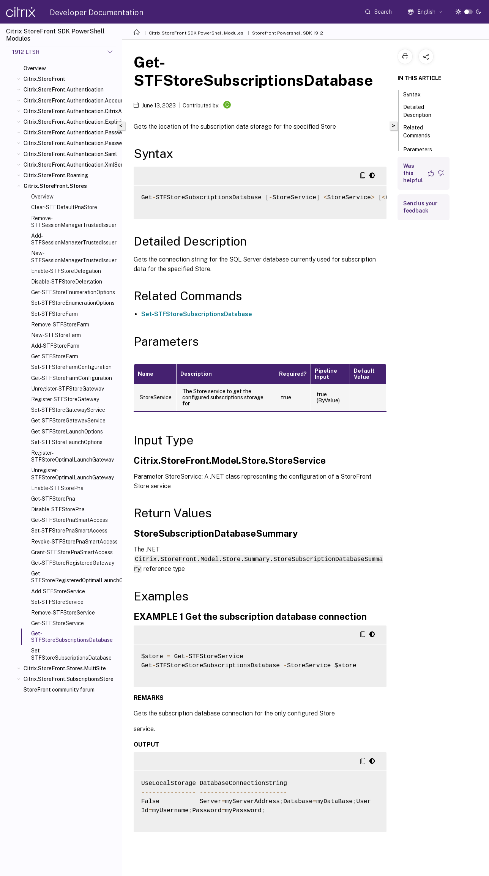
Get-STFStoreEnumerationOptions (73, 292)
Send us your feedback (420, 207)
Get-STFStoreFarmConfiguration (71, 378)
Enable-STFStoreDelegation (66, 271)
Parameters (421, 149)
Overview (35, 68)
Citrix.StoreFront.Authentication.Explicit (71, 122)
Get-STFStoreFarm (54, 356)
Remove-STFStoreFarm (60, 324)
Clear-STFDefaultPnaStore (64, 207)
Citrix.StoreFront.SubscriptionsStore (69, 679)
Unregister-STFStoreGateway (67, 389)
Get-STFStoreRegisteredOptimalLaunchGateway (75, 576)
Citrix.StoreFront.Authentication (64, 90)
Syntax (416, 94)
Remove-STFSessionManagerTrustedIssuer (74, 221)
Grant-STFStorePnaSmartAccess (72, 552)
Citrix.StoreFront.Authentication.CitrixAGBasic (71, 111)
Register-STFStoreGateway (65, 399)
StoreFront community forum (59, 690)
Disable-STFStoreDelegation (66, 282)
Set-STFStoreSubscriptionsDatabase (71, 654)
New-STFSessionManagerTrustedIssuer (74, 256)
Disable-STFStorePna (58, 509)
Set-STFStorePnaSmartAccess (69, 531)
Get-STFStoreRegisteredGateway (72, 563)
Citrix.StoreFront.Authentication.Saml (70, 154)
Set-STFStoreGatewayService (68, 410)
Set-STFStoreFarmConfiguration (71, 367)
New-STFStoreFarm (56, 335)
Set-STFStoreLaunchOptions (67, 442)
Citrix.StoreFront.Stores (55, 186)
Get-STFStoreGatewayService (68, 421)
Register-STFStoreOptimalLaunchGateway (72, 456)
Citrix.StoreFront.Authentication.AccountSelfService (71, 101)
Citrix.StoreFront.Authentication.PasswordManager (71, 132)
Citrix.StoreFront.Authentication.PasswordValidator (71, 143)
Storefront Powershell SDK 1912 (287, 33)
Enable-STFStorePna (57, 488)
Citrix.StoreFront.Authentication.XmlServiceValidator (71, 165)
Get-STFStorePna (53, 499)
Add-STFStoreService (58, 591)
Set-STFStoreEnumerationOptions (73, 303)
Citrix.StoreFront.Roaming (56, 175)
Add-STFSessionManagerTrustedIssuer (74, 239)
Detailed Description (421, 111)
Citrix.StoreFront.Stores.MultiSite (65, 668)
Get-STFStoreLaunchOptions (67, 432)
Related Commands (421, 131)
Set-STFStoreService (57, 602)
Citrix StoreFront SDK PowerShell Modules (196, 33)
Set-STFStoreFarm (54, 314)
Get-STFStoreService (57, 623)
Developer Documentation (97, 12)
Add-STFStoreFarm (55, 346)
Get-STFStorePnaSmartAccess (69, 520)
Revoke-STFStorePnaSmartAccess (74, 542)
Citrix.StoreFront (44, 79)
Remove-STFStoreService (63, 613)
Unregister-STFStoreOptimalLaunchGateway (72, 473)
